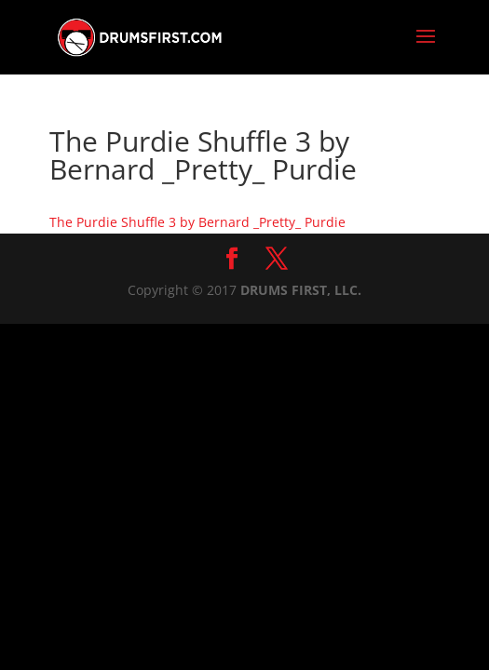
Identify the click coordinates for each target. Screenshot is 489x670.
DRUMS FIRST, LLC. (300, 290)
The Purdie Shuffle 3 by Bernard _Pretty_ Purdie (197, 222)
